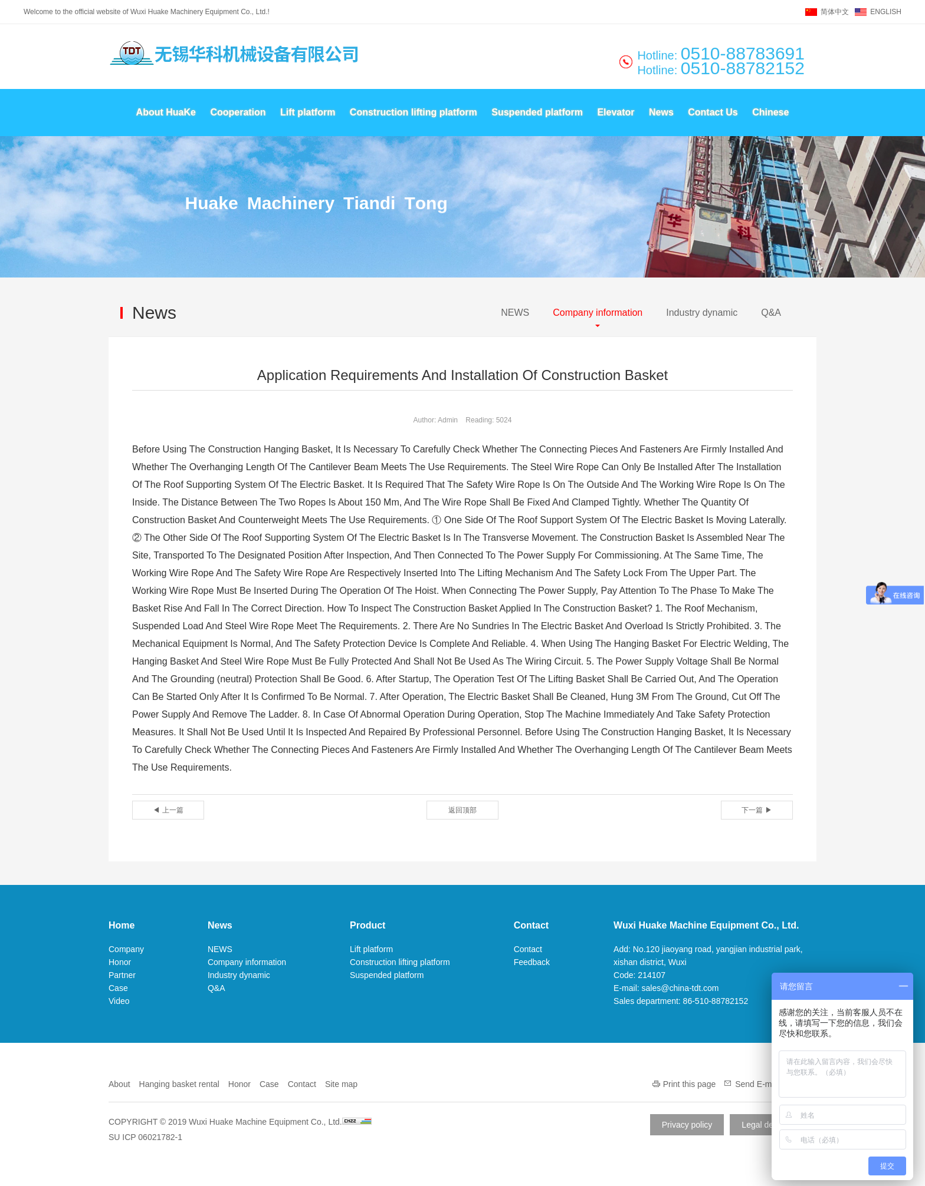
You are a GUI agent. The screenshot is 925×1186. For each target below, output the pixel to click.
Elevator (615, 112)
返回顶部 (462, 810)
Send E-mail (757, 1084)
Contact (531, 925)
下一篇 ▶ (757, 810)
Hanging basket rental (179, 1084)
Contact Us (712, 112)
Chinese (770, 112)
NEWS (515, 313)
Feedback (532, 962)
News (661, 112)
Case (118, 988)
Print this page (689, 1084)
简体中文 (835, 12)
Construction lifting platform (413, 112)
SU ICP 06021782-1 (145, 1137)
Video (119, 1001)
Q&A (771, 313)
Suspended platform (537, 112)
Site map (341, 1084)
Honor (120, 962)
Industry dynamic (701, 313)
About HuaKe (166, 112)
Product (367, 925)
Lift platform (307, 112)
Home (122, 925)
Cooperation (237, 112)
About (119, 1084)
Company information (597, 313)
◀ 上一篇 (168, 810)
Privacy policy (687, 1124)
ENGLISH (885, 12)
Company (126, 949)
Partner (122, 975)
